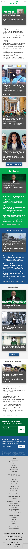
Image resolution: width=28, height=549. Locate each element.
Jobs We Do (14, 521)
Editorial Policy (17, 547)
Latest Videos (14, 287)
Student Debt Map (14, 503)
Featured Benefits (14, 362)
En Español (14, 467)
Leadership (14, 517)
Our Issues (14, 492)
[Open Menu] (3, 1)
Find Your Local (14, 462)
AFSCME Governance (14, 528)
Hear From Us (14, 498)
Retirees (14, 523)
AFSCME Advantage (14, 505)
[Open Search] (25, 1)
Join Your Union (14, 481)
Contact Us (14, 471)
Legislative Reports (14, 490)
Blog (14, 463)
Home (14, 458)
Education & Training (14, 509)
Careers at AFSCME (14, 527)
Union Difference (14, 231)
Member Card (14, 511)
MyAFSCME (14, 460)
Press (14, 465)
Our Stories (14, 172)
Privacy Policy (10, 547)
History (14, 519)
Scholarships (14, 507)
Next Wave (14, 525)
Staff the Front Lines (14, 494)
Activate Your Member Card (14, 513)
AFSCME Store (14, 469)
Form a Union (14, 483)
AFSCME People (14, 488)
